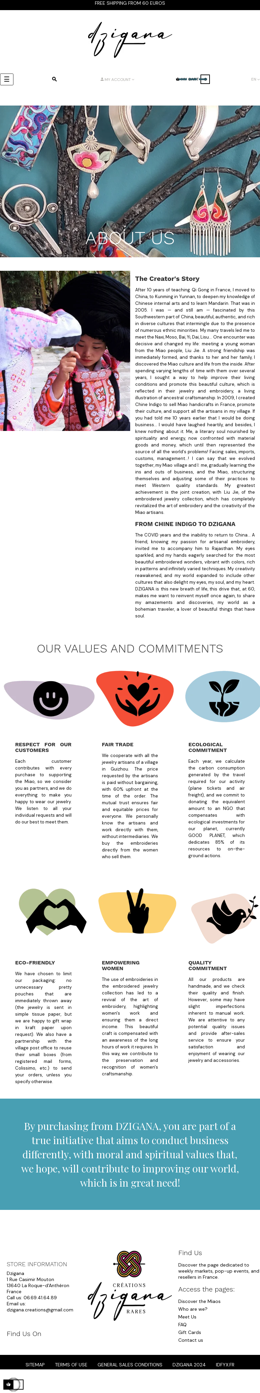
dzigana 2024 (189, 1365)
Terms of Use (71, 1365)
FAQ (182, 1325)
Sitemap (35, 1365)
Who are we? (193, 1309)
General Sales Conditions (130, 1365)
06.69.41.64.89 (40, 1298)
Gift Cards (189, 1332)
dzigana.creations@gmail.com (40, 1310)
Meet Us (187, 1317)
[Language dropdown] (255, 79)
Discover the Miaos (199, 1301)
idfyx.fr (225, 1365)
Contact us (190, 1340)
